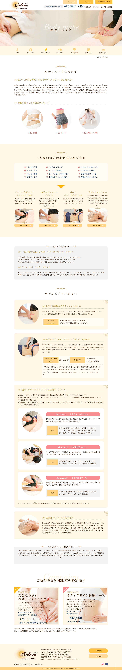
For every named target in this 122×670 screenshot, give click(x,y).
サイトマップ (25, 664)
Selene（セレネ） (64, 668)
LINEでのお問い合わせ (104, 1)
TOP (106, 57)
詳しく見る (23, 225)
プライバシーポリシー (37, 664)
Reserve (88, 2)
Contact (71, 2)
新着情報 (16, 664)
